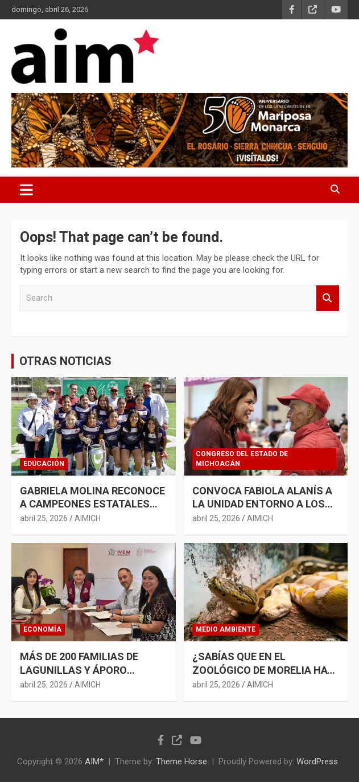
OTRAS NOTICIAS (65, 361)
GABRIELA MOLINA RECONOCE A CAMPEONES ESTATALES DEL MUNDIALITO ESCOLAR (92, 504)
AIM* (94, 761)
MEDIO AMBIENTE (225, 629)
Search (327, 298)
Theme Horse (181, 761)
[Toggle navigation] (26, 190)
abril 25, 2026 (44, 518)
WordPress (317, 761)
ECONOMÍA (42, 629)
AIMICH (88, 518)
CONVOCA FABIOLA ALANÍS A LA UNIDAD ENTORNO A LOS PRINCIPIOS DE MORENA (262, 504)
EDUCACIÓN (43, 464)
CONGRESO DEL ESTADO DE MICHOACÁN (242, 459)
